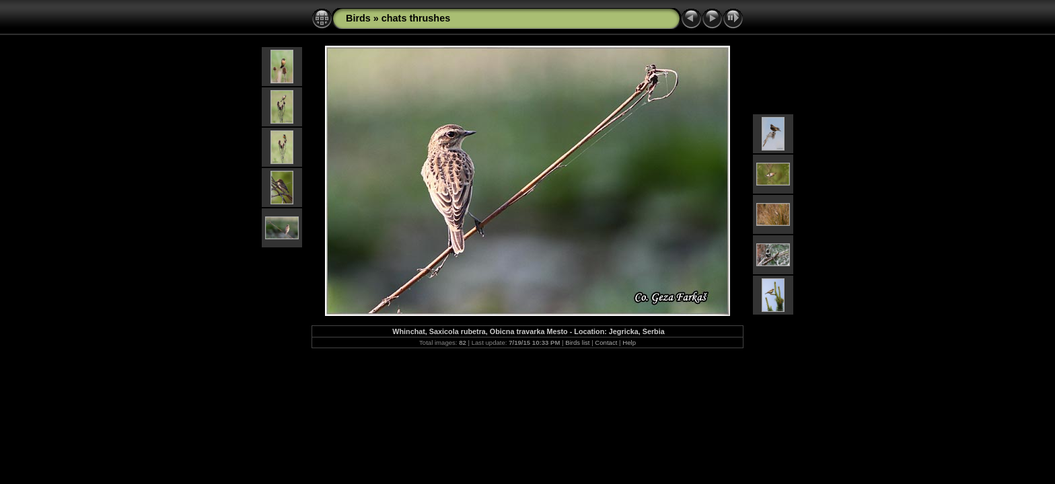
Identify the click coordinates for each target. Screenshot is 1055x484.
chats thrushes (415, 18)
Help (629, 342)
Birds (358, 18)
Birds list (577, 342)
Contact (606, 342)
